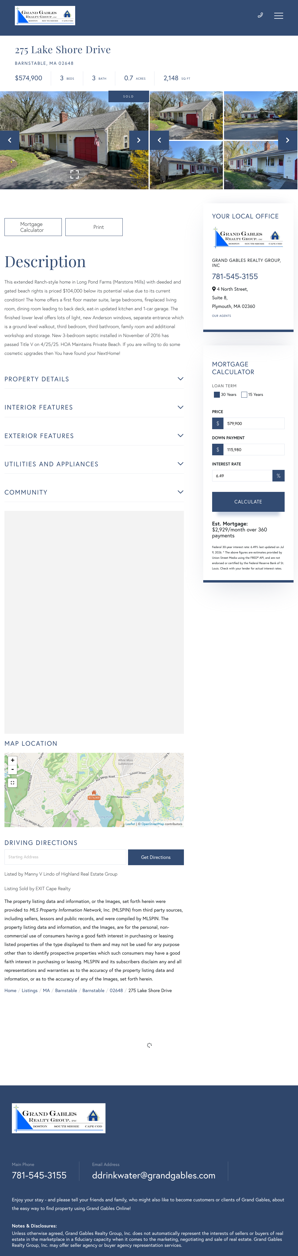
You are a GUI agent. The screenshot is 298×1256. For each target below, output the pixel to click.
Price (217, 411)
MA (46, 991)
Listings (29, 991)
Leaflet (130, 824)
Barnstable (66, 991)
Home (10, 991)
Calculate (248, 502)
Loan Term (224, 385)
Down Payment (228, 437)
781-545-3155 (235, 276)
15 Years (252, 394)
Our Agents (221, 316)
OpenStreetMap (152, 824)
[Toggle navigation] (278, 16)
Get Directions (156, 857)
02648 (116, 991)
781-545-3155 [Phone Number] (39, 1175)
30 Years (225, 394)
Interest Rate (226, 464)
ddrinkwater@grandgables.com (153, 1175)
